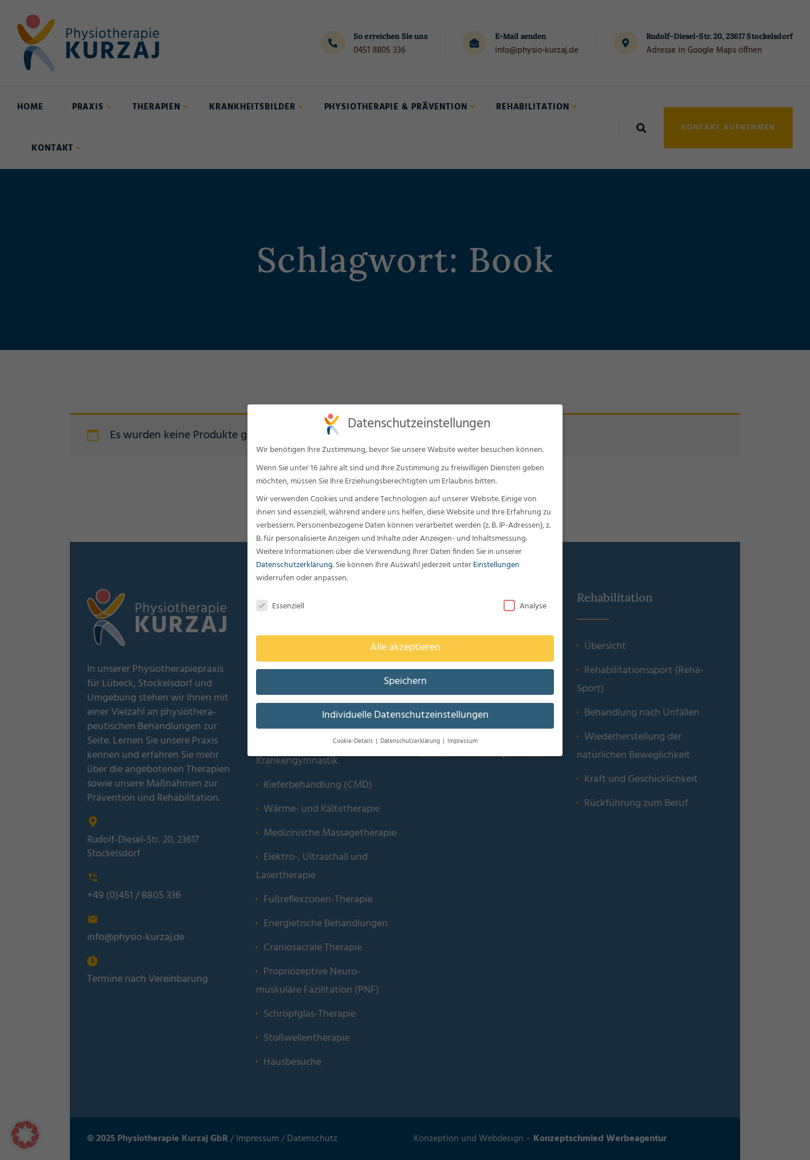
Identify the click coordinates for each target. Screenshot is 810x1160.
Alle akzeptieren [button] (404, 648)
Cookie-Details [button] (353, 741)
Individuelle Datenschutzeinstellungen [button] (405, 715)
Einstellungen (496, 565)
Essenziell (279, 606)
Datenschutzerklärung (293, 565)
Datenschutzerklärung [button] (410, 741)
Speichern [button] (404, 682)
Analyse (525, 606)
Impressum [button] (462, 741)
